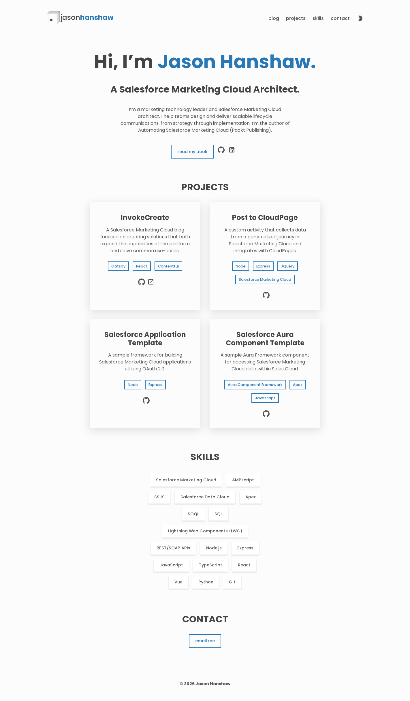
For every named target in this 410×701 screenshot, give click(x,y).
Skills (318, 18)
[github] (221, 151)
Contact (340, 18)
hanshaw (87, 17)
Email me (205, 641)
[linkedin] (231, 151)
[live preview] (150, 284)
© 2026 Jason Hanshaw (205, 684)
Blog (273, 18)
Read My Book (192, 151)
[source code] (141, 284)
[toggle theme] (360, 19)
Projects (296, 18)
